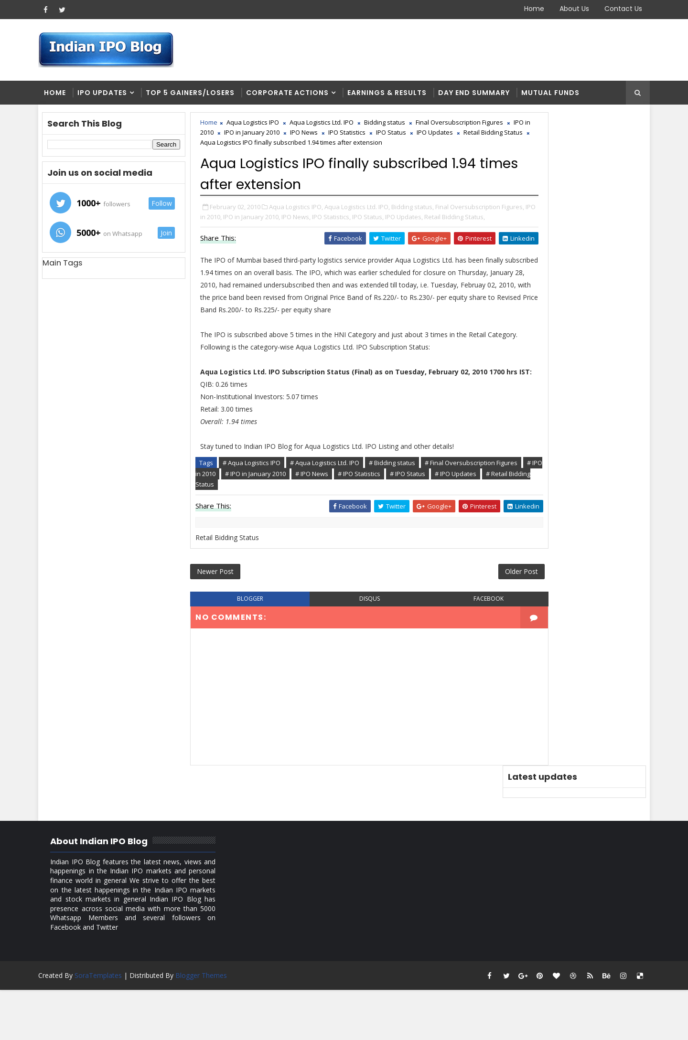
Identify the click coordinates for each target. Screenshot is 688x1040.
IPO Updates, (227, 261)
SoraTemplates (105, 1025)
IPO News (413, 137)
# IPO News (418, 555)
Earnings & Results (394, 95)
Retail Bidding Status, (277, 261)
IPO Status (232, 147)
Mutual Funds (557, 95)
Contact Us (616, 8)
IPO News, (391, 251)
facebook (441, 685)
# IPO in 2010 (304, 555)
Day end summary (481, 95)
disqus (343, 685)
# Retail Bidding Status (367, 566)
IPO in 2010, (300, 251)
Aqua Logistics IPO (261, 127)
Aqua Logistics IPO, (304, 241)
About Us (567, 8)
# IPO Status (256, 566)
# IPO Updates (304, 566)
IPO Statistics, (426, 251)
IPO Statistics (456, 137)
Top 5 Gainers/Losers (197, 95)
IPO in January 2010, (346, 251)
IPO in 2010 (307, 137)
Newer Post (223, 656)
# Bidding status (400, 545)
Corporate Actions (294, 95)
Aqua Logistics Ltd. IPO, (365, 241)
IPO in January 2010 (361, 137)
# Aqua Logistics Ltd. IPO (332, 545)
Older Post (462, 656)
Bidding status (392, 127)
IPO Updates (109, 95)
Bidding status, (420, 241)
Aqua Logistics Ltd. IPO (330, 127)
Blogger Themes (208, 1025)
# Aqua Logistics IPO (260, 545)
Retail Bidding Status (334, 147)
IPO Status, (463, 251)
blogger (247, 685)
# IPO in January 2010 (362, 555)
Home (527, 8)
